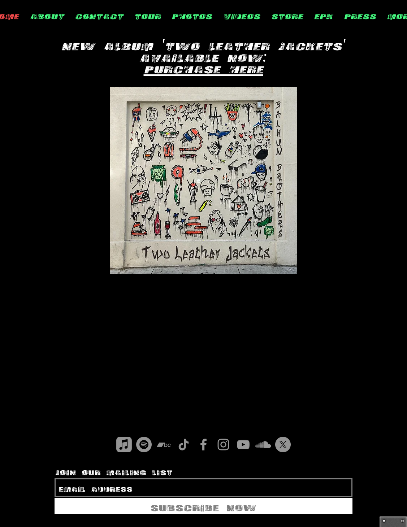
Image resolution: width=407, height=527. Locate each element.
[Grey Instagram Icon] (223, 444)
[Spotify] (144, 444)
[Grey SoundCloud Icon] (263, 444)
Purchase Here (203, 67)
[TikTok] (183, 444)
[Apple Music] (124, 444)
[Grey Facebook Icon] (203, 444)
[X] (283, 444)
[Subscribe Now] (203, 506)
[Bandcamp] (164, 444)
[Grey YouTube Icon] (243, 444)
